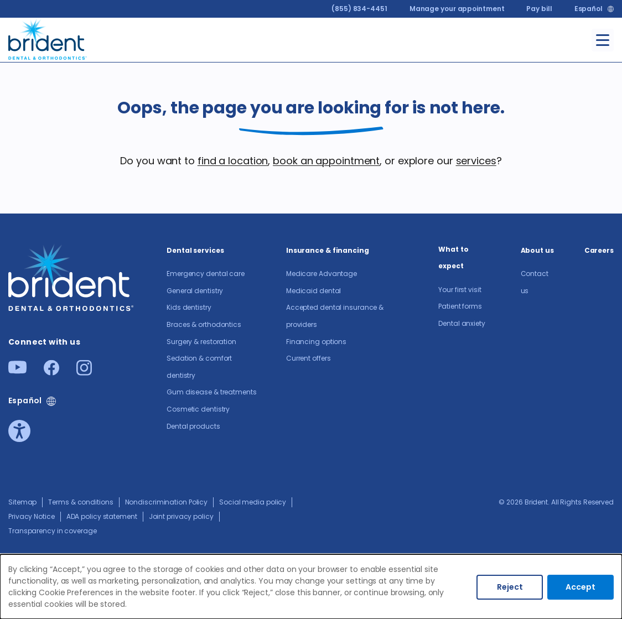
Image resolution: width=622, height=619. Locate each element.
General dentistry (195, 290)
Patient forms (460, 306)
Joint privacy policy (181, 516)
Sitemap (22, 502)
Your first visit (459, 289)
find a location (233, 161)
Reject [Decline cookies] (510, 586)
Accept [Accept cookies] (580, 586)
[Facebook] (51, 372)
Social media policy (252, 502)
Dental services (195, 250)
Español (588, 9)
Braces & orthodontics (204, 324)
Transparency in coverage (52, 530)
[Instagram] (84, 372)
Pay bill (539, 8)
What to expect (453, 258)
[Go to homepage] (47, 38)
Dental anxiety (461, 323)
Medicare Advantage (321, 273)
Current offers (308, 358)
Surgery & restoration (201, 341)
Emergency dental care (206, 273)
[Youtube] (17, 370)
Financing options (316, 341)
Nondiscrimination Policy (166, 502)
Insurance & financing (327, 250)
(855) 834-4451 (359, 8)
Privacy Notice (31, 516)
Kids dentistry (189, 307)
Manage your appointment (457, 8)
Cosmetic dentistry (198, 409)
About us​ (537, 250)
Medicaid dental (313, 290)
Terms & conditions (80, 502)
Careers (599, 250)
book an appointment (326, 161)
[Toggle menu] (603, 40)
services (476, 161)
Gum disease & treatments (212, 392)
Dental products (193, 426)
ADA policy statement (101, 516)
